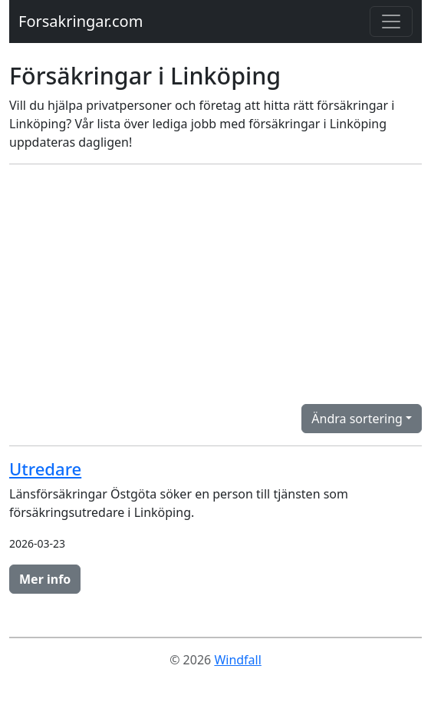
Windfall (237, 659)
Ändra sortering (357, 418)
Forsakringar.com (80, 21)
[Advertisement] (215, 284)
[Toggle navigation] (391, 21)
